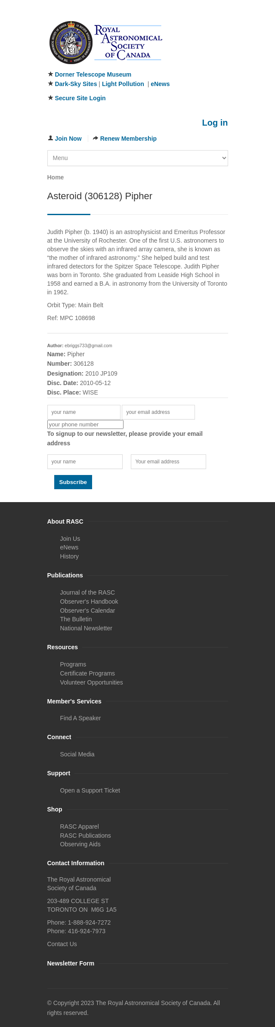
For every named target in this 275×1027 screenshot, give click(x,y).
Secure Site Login (80, 98)
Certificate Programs (87, 673)
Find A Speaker (80, 718)
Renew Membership (128, 138)
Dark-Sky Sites (76, 83)
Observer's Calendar (87, 610)
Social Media (77, 754)
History (69, 556)
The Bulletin (76, 619)
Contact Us (62, 944)
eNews (160, 83)
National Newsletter (86, 628)
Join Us (70, 538)
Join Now (68, 138)
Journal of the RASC (87, 592)
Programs (73, 664)
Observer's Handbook (89, 601)
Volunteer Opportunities (91, 682)
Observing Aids (80, 844)
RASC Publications (85, 835)
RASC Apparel (79, 826)
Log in (215, 122)
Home (55, 177)
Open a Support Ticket (90, 790)
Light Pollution (123, 83)
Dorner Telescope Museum (93, 74)
